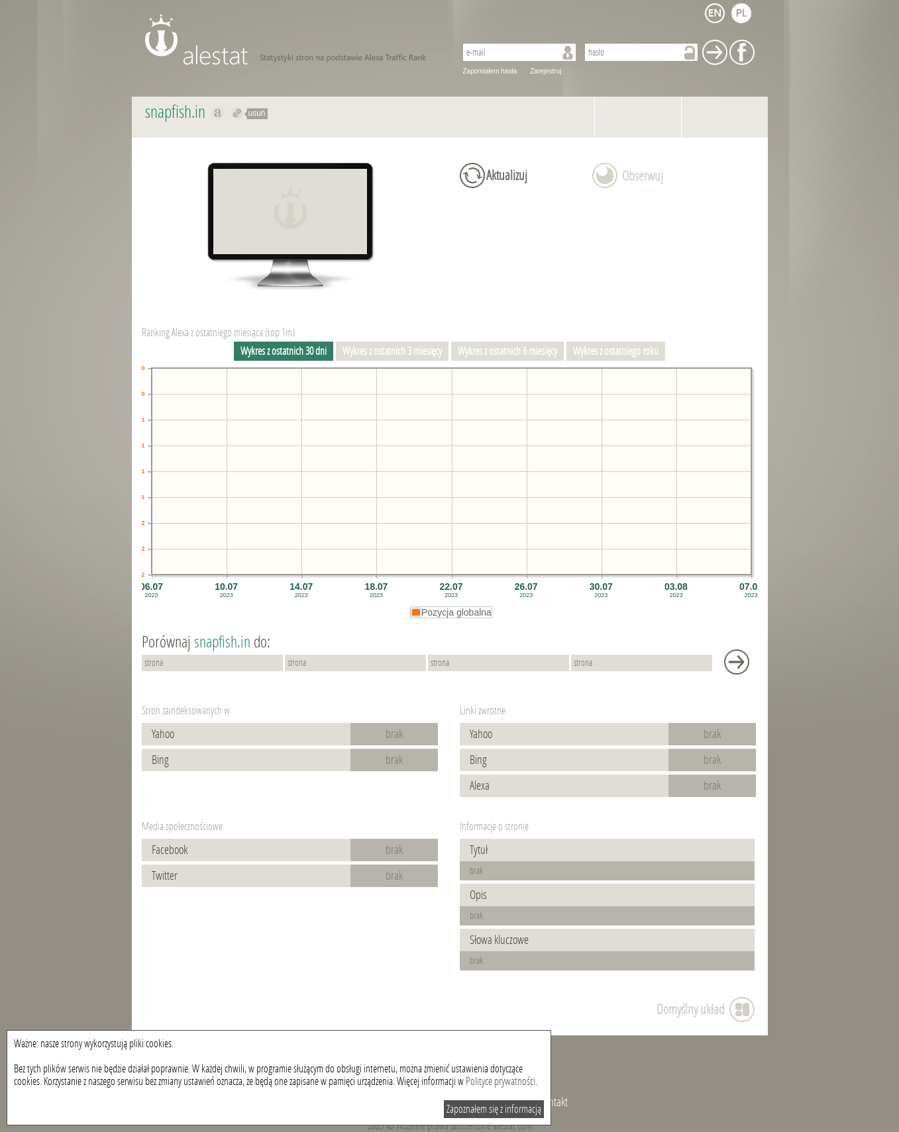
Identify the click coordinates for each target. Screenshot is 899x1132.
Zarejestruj (545, 71)
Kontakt (553, 1102)
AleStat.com (292, 39)
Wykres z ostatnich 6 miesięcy (507, 351)
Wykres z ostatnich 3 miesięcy (392, 351)
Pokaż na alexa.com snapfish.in (218, 113)
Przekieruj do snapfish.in (237, 113)
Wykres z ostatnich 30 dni (283, 351)
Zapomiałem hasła (490, 71)
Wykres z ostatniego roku (616, 351)
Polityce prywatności (500, 1081)
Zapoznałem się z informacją (494, 1109)
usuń (257, 113)
